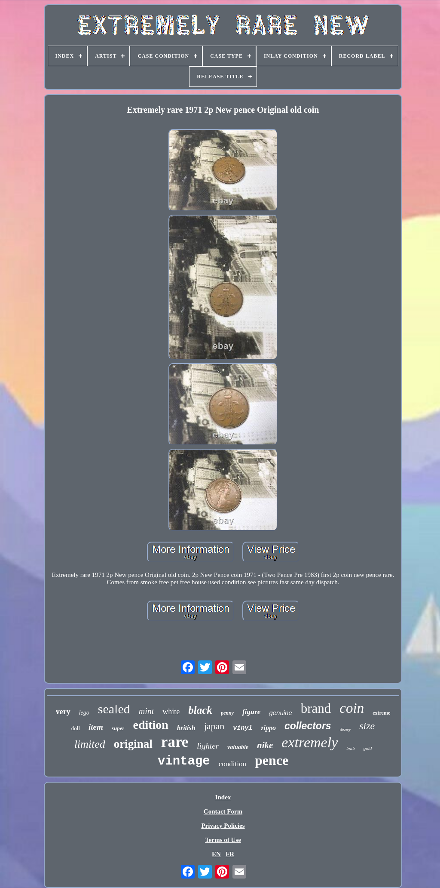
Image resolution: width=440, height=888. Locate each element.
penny (227, 713)
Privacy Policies (222, 825)
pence (271, 760)
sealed (114, 709)
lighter (208, 745)
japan (214, 726)
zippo (268, 727)
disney (345, 729)
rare (174, 742)
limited (89, 744)
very (63, 711)
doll (75, 728)
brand (316, 708)
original (133, 743)
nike (265, 745)
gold (368, 748)
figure (251, 712)
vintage (184, 761)
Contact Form (223, 811)
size (367, 725)
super (118, 728)
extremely (309, 742)
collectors (307, 725)
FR (230, 854)
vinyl (242, 728)
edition (150, 724)
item (96, 726)
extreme (381, 713)
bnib (350, 748)
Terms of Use (223, 839)
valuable (237, 747)
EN (216, 854)
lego (84, 712)
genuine (280, 712)
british (186, 727)
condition (232, 764)
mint (146, 711)
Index (223, 797)
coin (351, 708)
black (200, 710)
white (171, 711)
